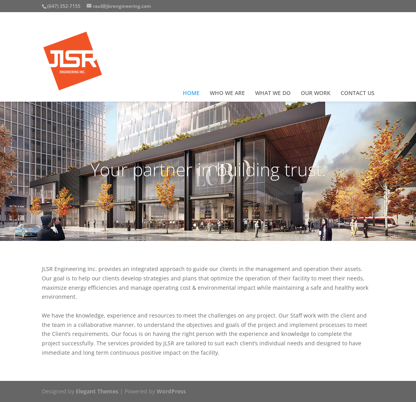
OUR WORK (315, 93)
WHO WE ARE (227, 93)
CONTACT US (358, 93)
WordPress (171, 391)
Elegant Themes (97, 391)
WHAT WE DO (273, 93)
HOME (191, 93)
